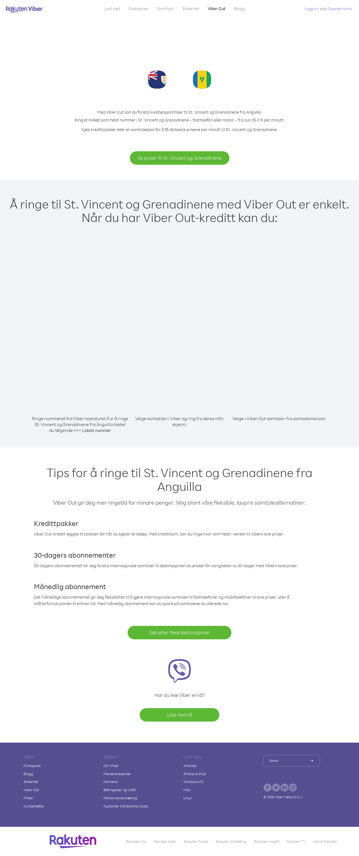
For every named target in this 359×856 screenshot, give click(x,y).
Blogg (239, 8)
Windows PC (193, 781)
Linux (187, 798)
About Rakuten (325, 841)
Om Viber (111, 765)
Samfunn (165, 8)
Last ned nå (179, 715)
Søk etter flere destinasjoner (179, 632)
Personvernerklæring (120, 798)
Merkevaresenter (117, 774)
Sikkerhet (190, 8)
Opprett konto (340, 8)
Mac (187, 790)
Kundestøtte (34, 806)
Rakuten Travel (196, 841)
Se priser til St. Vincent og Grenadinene (180, 158)
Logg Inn (311, 8)
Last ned (112, 8)
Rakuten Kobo (165, 841)
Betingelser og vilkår (119, 790)
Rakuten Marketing (231, 841)
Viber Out (216, 8)
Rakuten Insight (266, 841)
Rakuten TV (296, 841)
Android (189, 765)
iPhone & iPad (194, 774)
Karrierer (110, 781)
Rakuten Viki (136, 841)
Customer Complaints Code (125, 806)
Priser (28, 798)
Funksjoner (138, 8)
